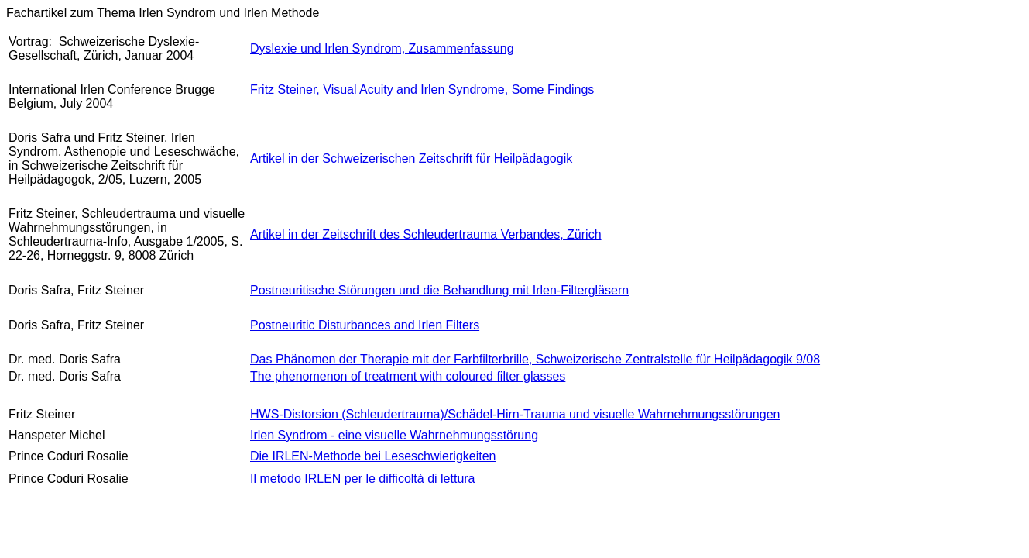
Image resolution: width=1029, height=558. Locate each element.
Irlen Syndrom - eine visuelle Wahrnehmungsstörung (394, 435)
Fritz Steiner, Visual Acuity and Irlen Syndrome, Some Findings (422, 89)
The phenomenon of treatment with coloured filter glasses (407, 376)
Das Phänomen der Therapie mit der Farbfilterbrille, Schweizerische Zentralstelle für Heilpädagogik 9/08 (535, 359)
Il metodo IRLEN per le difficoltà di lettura (362, 478)
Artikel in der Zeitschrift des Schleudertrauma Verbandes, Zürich (426, 234)
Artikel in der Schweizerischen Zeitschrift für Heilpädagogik (411, 158)
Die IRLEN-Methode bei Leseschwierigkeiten (373, 456)
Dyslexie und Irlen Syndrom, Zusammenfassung (382, 48)
